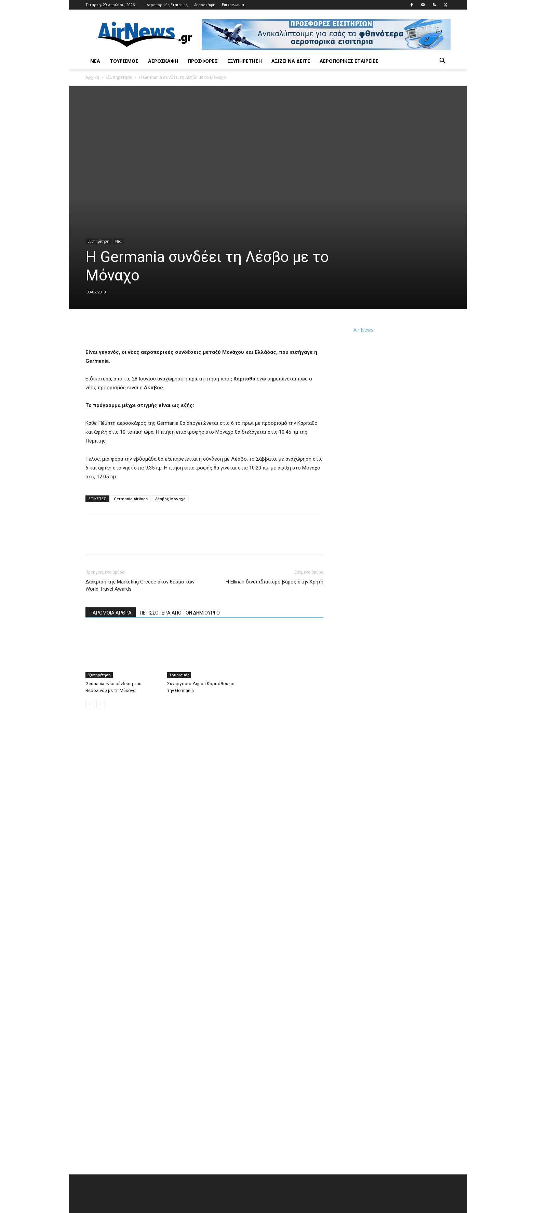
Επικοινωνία (233, 4)
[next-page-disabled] (100, 704)
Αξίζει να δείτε (290, 61)
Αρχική (92, 77)
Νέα (95, 61)
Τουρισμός (124, 61)
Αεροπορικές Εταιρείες (167, 4)
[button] (442, 61)
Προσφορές (203, 61)
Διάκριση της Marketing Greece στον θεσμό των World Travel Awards (140, 585)
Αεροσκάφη (204, 4)
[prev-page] (89, 704)
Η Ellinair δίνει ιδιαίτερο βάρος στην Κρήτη (274, 582)
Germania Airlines (131, 498)
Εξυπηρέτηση (244, 61)
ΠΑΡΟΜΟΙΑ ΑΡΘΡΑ (111, 613)
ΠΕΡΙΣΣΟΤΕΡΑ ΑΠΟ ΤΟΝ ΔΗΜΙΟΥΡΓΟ (180, 613)
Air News (363, 330)
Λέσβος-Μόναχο (170, 498)
